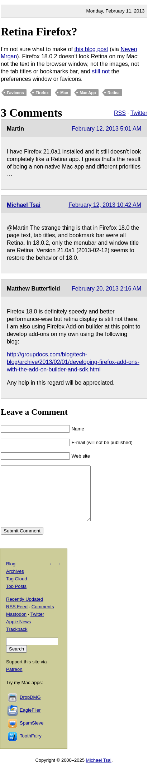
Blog (10, 574)
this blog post (91, 49)
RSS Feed (17, 617)
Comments (43, 617)
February (114, 11)
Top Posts (16, 597)
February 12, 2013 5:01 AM (106, 129)
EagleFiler (30, 720)
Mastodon (16, 625)
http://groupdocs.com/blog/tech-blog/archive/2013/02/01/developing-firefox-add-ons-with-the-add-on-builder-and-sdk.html (73, 361)
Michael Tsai (23, 205)
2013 (139, 11)
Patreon (14, 680)
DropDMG (30, 708)
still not (101, 71)
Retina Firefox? (39, 31)
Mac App (88, 93)
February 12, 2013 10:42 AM (104, 205)
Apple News (18, 632)
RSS (120, 113)
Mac (64, 93)
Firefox (42, 93)
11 (128, 11)
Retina (114, 93)
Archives (15, 582)
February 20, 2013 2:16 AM (106, 289)
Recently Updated (24, 610)
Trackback (16, 640)
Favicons (15, 93)
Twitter (138, 113)
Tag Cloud (16, 589)
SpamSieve (31, 733)
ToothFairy (31, 746)
